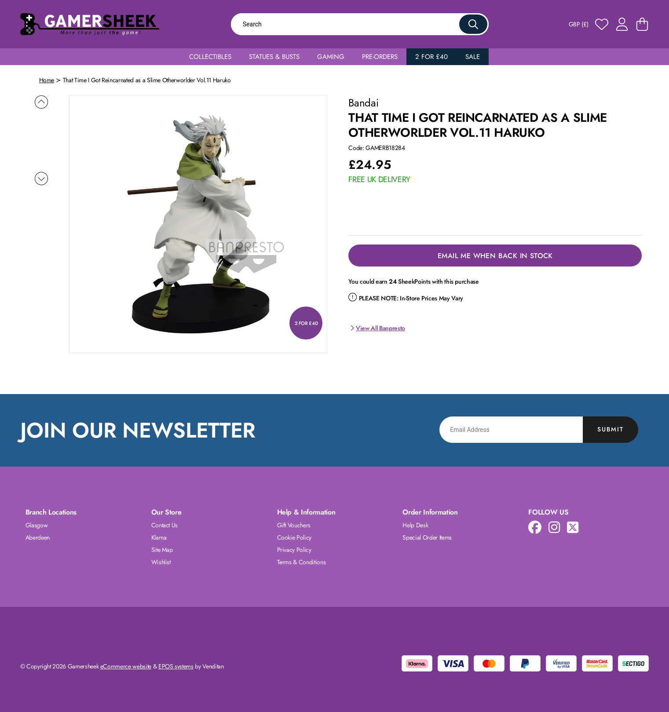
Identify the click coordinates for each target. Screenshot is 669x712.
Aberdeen (38, 537)
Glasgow (37, 525)
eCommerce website (125, 666)
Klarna (159, 537)
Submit (610, 429)
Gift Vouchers (294, 525)
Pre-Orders (380, 56)
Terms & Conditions (301, 562)
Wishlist (161, 562)
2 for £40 (431, 56)
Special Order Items (426, 537)
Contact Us (164, 525)
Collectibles (210, 56)
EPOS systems (176, 666)
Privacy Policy (294, 549)
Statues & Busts (274, 56)
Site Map (162, 549)
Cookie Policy (294, 537)
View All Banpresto (376, 328)
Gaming (330, 56)
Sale (472, 56)
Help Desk (415, 525)
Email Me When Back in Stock (495, 256)
